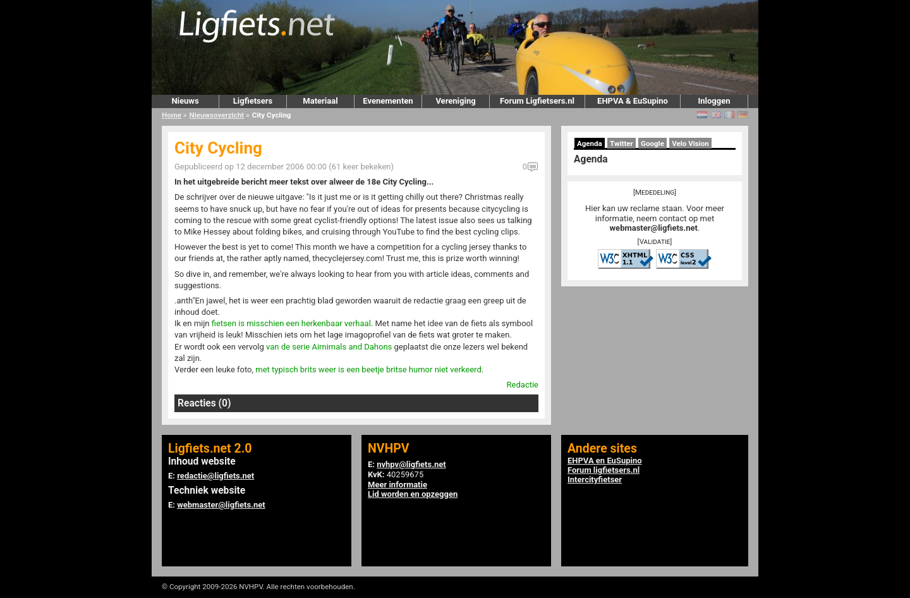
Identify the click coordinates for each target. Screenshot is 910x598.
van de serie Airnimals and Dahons (329, 346)
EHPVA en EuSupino (604, 460)
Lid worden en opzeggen (413, 494)
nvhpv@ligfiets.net (411, 464)
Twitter (621, 143)
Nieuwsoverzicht (217, 115)
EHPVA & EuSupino (632, 101)
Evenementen (388, 101)
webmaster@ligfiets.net (654, 228)
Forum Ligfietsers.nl (537, 101)
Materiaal (320, 101)
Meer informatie (397, 484)
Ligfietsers (252, 101)
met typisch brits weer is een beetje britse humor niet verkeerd (368, 369)
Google (652, 143)
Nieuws (184, 101)
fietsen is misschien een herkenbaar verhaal (291, 323)
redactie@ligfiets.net (215, 475)
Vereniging (455, 101)
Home (171, 115)
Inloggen (714, 101)
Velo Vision (690, 143)
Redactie (522, 384)
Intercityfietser (594, 479)
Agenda (589, 143)
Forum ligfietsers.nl (603, 470)
